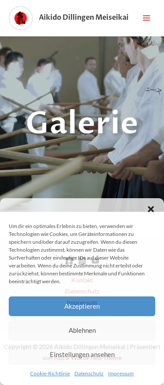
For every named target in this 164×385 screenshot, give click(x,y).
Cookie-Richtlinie (50, 373)
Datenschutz (89, 373)
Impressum (121, 373)
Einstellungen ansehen (82, 354)
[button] (151, 209)
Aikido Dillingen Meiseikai (84, 17)
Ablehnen (82, 330)
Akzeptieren (82, 306)
